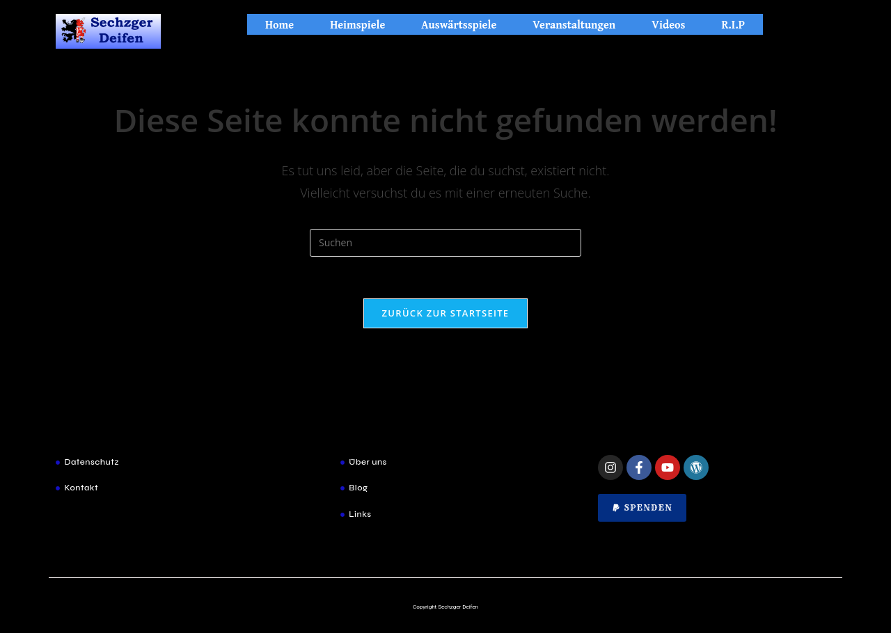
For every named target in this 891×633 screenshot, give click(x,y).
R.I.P (733, 24)
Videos (668, 24)
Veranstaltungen (574, 24)
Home (279, 24)
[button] (642, 508)
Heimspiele (357, 24)
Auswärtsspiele (458, 24)
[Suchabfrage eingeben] (445, 243)
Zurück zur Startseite (446, 313)
